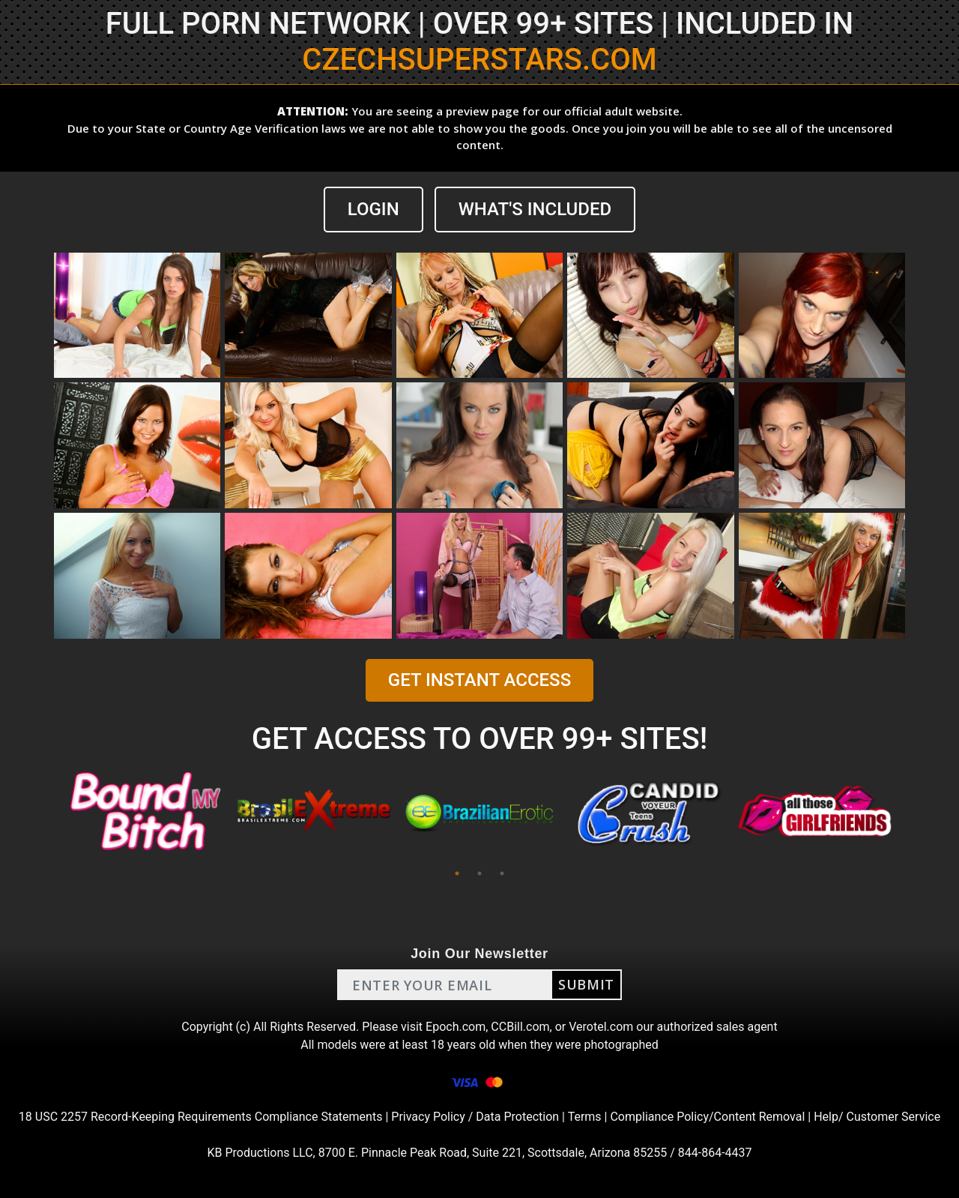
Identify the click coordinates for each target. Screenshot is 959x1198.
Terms (585, 1117)
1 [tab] (457, 873)
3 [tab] (501, 873)
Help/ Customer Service (877, 1117)
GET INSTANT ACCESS (479, 679)
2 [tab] (479, 873)
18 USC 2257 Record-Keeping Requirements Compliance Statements (201, 1117)
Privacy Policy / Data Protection (475, 1117)
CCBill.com (520, 1027)
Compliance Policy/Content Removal (707, 1117)
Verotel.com (601, 1027)
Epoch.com (455, 1027)
